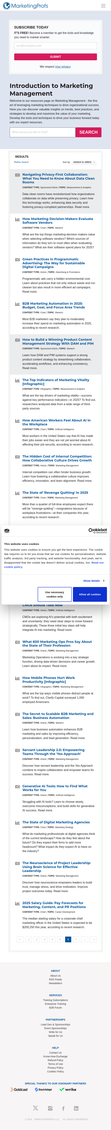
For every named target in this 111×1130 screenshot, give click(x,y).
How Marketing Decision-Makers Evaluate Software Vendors (57, 221)
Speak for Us (55, 1035)
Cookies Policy (55, 1071)
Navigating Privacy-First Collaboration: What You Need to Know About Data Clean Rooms (58, 178)
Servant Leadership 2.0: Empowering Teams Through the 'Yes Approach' (53, 752)
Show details (91, 580)
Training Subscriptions (55, 1000)
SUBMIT (55, 56)
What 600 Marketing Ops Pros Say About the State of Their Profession (57, 644)
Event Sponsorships (55, 1028)
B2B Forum (55, 1007)
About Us (55, 975)
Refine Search (21, 162)
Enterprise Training (55, 1003)
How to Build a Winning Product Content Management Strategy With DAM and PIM (58, 342)
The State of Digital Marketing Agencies (56, 822)
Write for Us (55, 1032)
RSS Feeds (55, 979)
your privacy (62, 66)
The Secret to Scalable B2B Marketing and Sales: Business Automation (58, 716)
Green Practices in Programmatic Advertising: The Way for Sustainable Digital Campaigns (53, 263)
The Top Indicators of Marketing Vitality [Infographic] (55, 382)
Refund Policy (55, 1060)
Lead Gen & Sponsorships (55, 1024)
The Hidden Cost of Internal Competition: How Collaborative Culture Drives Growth (57, 458)
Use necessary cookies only (54, 594)
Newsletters (55, 983)
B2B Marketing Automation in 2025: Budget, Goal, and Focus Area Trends (53, 306)
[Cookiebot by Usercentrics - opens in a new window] (91, 531)
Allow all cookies (90, 594)
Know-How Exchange (56, 1056)
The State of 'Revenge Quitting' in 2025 (55, 493)
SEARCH (88, 132)
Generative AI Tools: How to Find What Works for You (55, 788)
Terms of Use (55, 1064)
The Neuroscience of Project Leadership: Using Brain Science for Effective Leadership (56, 867)
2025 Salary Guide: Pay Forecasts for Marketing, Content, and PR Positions (54, 905)
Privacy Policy (55, 1067)
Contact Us (55, 1052)
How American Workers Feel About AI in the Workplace (56, 422)
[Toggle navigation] (103, 5)
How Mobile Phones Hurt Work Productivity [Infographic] (48, 680)
